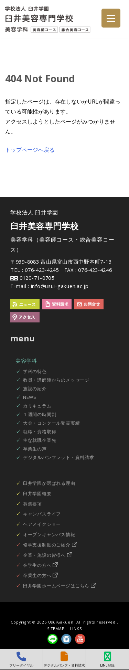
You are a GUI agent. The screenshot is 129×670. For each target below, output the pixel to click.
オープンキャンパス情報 (49, 534)
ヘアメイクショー (42, 524)
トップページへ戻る (30, 149)
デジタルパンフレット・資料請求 (58, 457)
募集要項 (32, 504)
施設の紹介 (35, 388)
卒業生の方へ (40, 575)
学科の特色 (35, 371)
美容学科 (26, 360)
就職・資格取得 (39, 431)
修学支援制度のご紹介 (50, 545)
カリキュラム (37, 406)
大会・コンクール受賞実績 (51, 423)
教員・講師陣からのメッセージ (56, 380)
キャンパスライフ (42, 514)
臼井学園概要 (37, 493)
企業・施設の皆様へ (47, 555)
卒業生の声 (35, 449)
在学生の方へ (40, 565)
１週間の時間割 (39, 414)
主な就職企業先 (39, 440)
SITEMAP (55, 628)
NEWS (29, 397)
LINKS (76, 628)
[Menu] (110, 18)
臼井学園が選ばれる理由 (49, 483)
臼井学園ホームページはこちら (59, 586)
